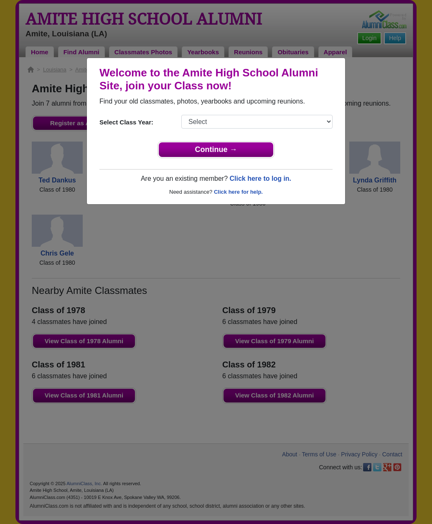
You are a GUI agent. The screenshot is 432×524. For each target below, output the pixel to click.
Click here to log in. (260, 178)
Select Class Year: (126, 122)
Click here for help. (238, 192)
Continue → (216, 149)
